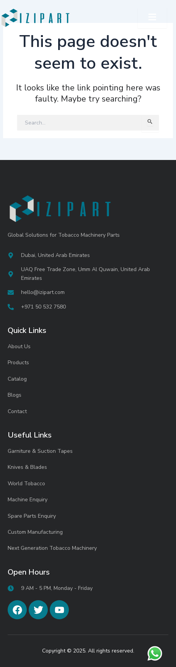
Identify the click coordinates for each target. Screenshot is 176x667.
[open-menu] (152, 18)
